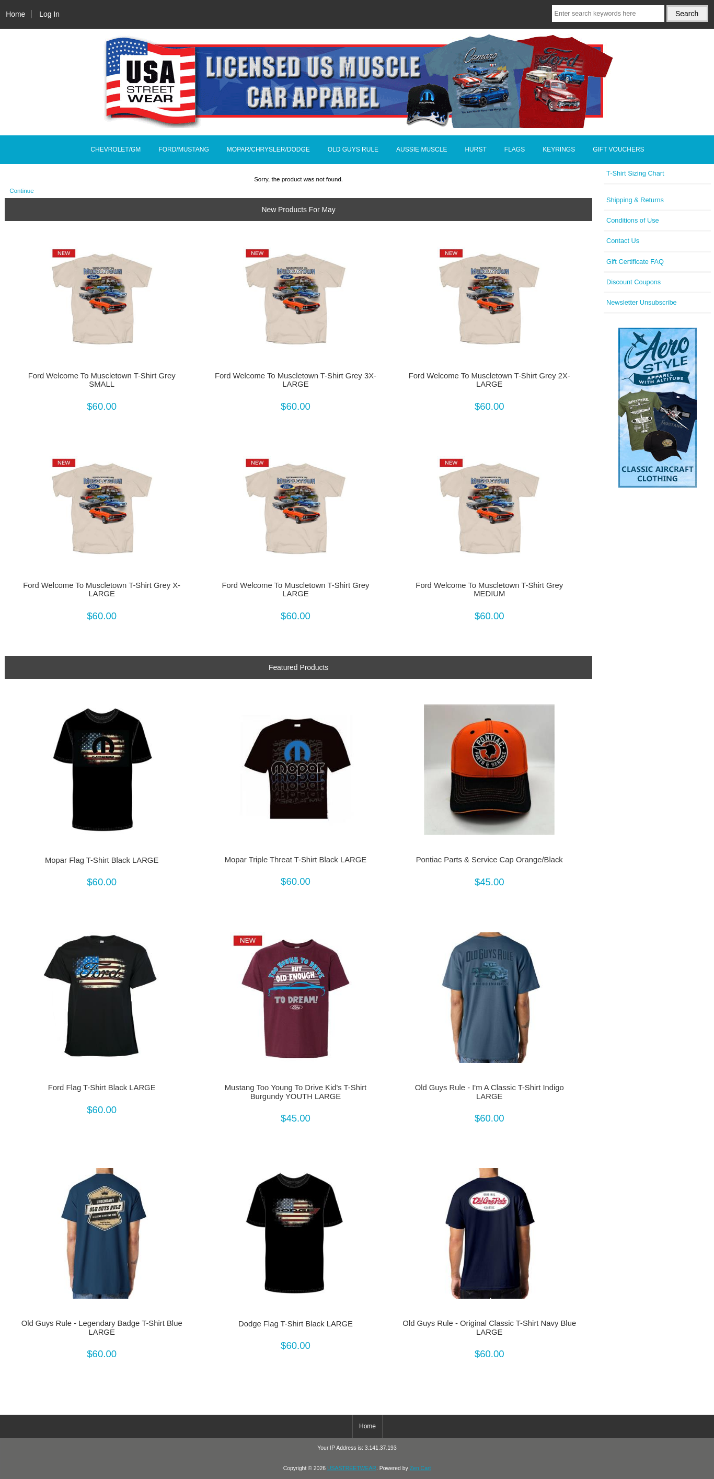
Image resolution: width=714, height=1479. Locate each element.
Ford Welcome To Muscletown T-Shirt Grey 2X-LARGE (489, 380)
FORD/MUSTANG (183, 149)
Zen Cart (420, 1468)
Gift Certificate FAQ (635, 261)
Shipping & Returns (635, 200)
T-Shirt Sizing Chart (635, 173)
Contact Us (622, 241)
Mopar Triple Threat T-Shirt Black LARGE (295, 860)
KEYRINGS (559, 149)
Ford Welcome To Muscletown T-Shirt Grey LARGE (296, 589)
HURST (475, 149)
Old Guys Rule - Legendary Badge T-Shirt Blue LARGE (101, 1327)
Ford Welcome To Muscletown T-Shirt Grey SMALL (102, 380)
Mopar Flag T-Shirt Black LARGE (101, 860)
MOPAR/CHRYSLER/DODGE (268, 149)
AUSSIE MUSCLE (421, 149)
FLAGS (514, 149)
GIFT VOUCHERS (618, 149)
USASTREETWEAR (351, 1468)
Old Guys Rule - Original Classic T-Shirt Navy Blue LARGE (489, 1327)
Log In (49, 14)
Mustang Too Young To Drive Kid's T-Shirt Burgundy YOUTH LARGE (296, 1091)
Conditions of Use (632, 220)
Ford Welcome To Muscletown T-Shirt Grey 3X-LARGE (295, 380)
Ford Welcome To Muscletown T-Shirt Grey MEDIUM (489, 589)
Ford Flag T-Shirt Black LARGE (102, 1087)
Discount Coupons (633, 282)
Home (15, 14)
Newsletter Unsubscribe (641, 302)
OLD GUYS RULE (353, 149)
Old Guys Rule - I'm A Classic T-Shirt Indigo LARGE (489, 1091)
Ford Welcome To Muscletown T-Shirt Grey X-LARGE (101, 589)
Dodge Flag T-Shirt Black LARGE (295, 1324)
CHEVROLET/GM (115, 149)
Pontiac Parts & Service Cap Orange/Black (489, 860)
